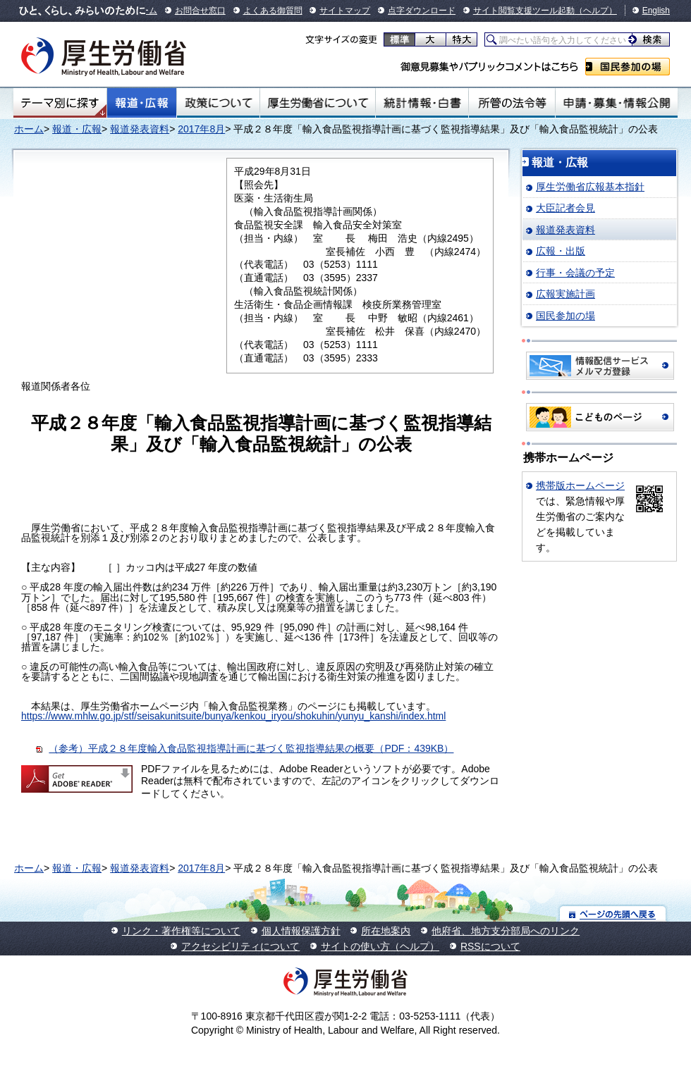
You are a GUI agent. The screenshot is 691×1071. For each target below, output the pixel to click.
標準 (399, 39)
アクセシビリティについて (240, 946)
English (656, 11)
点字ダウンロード (421, 11)
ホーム (29, 129)
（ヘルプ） (596, 11)
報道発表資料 (139, 129)
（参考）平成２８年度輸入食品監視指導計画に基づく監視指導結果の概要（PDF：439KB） (251, 748)
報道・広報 (141, 103)
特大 (461, 39)
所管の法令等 (511, 103)
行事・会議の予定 (575, 272)
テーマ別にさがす (60, 103)
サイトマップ (344, 11)
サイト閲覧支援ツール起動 (524, 11)
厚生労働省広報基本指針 (590, 186)
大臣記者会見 (565, 207)
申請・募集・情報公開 (617, 103)
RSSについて (490, 946)
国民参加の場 (627, 66)
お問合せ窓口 (200, 11)
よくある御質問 (272, 11)
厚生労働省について (318, 103)
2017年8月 (201, 129)
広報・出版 (560, 250)
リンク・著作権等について (181, 930)
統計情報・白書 (422, 103)
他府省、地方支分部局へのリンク (506, 930)
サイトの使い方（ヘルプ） (380, 946)
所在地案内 (385, 930)
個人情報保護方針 (301, 930)
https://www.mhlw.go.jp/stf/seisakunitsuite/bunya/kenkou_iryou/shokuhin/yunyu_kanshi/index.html (233, 716)
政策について (218, 103)
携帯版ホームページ (580, 485)
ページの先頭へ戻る (613, 913)
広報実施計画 (565, 293)
